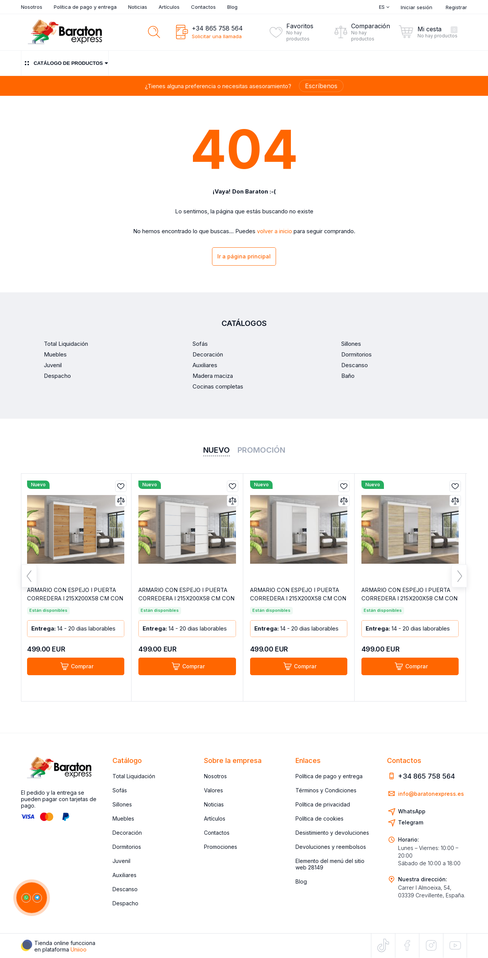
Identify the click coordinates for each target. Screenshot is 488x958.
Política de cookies (319, 818)
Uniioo (79, 949)
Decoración (127, 832)
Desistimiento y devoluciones (332, 832)
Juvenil (121, 861)
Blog (232, 7)
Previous (29, 579)
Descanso (125, 889)
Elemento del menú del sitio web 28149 (329, 864)
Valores (213, 790)
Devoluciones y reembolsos (330, 846)
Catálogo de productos (65, 63)
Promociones (220, 846)
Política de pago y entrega (85, 7)
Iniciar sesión (416, 7)
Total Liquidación (133, 776)
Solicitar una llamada (217, 36)
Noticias (137, 7)
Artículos (169, 7)
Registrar (456, 7)
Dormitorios (126, 846)
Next (459, 579)
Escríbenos (321, 86)
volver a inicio (274, 231)
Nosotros (31, 7)
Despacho (125, 903)
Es (384, 7)
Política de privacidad (322, 804)
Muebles (123, 818)
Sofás (119, 790)
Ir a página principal (244, 257)
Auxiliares (124, 875)
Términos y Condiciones (325, 790)
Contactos (203, 7)
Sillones (122, 804)
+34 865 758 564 (217, 28)
